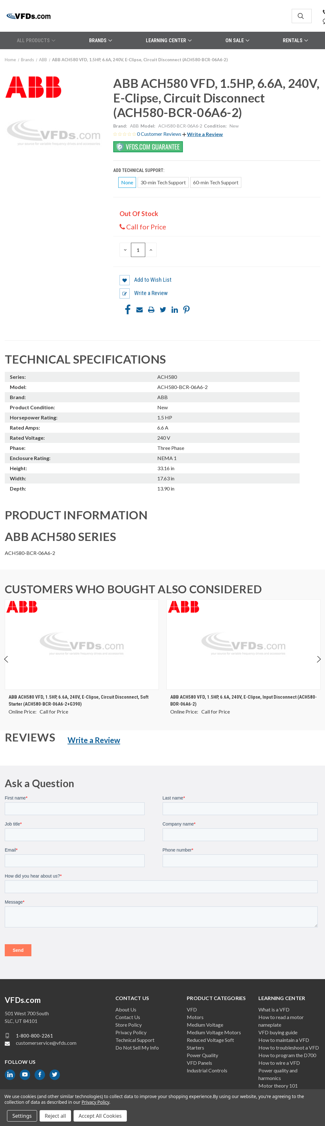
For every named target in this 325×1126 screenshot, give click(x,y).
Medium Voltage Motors (214, 1032)
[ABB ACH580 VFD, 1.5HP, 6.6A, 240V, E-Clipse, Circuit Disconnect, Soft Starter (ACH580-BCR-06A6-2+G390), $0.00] (82, 644)
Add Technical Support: (139, 170)
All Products (36, 40)
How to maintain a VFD (283, 1040)
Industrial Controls (207, 1070)
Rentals (295, 40)
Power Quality (202, 1055)
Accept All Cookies (100, 1115)
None (127, 182)
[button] (202, 134)
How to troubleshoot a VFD (288, 1047)
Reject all (55, 1115)
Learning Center (169, 40)
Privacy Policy (130, 1032)
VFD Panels (199, 1063)
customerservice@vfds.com (46, 1043)
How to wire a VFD (279, 1063)
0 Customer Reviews (159, 134)
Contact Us (127, 1017)
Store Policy (128, 1025)
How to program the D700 (287, 1055)
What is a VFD (273, 1009)
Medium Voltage (205, 1025)
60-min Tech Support (215, 182)
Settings (22, 1115)
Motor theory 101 (278, 1086)
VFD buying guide (277, 1032)
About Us (125, 1009)
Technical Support (134, 1040)
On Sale (237, 40)
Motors (195, 1017)
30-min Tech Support (163, 182)
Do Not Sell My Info (137, 1047)
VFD (192, 1009)
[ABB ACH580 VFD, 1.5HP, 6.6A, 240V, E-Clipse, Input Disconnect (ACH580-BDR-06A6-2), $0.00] (243, 644)
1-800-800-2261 (34, 1035)
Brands (100, 40)
